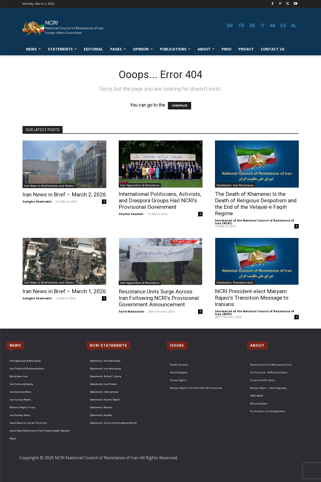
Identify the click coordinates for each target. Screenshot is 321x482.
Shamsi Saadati (131, 214)
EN (230, 25)
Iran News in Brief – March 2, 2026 (64, 194)
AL (293, 25)
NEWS (15, 345)
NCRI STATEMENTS (108, 345)
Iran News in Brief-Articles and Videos (49, 186)
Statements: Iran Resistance (235, 185)
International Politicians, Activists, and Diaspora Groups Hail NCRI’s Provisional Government (160, 200)
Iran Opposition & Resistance (139, 185)
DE (252, 25)
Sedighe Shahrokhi (37, 201)
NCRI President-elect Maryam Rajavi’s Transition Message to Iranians (251, 297)
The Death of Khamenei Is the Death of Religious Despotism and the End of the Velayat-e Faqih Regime (256, 204)
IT (262, 25)
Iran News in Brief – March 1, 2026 (64, 291)
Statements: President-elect (235, 282)
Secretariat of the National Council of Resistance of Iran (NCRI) (254, 221)
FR (241, 25)
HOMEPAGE (179, 105)
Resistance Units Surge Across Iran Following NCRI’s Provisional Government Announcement (159, 298)
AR (272, 25)
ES (283, 25)
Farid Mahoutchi (131, 311)
